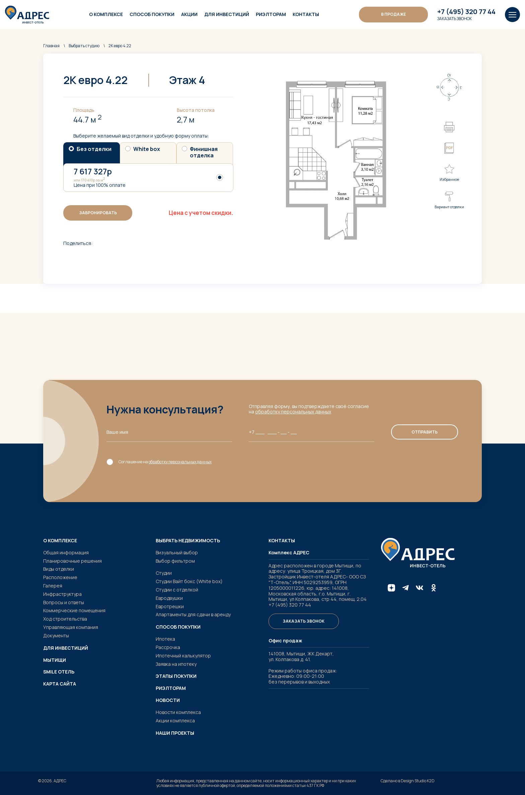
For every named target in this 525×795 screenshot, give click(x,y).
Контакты (306, 14)
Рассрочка (168, 647)
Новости (168, 700)
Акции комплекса (175, 720)
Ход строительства (65, 619)
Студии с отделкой (177, 589)
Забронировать (98, 213)
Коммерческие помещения (74, 610)
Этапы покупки (176, 676)
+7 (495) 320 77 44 (466, 12)
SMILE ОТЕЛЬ (58, 671)
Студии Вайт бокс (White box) (189, 581)
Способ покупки (152, 14)
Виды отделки (58, 569)
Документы (56, 635)
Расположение (60, 577)
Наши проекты (175, 733)
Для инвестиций (226, 14)
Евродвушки (169, 598)
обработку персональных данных (293, 411)
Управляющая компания (70, 627)
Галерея (52, 585)
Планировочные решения (72, 561)
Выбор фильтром (175, 561)
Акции (189, 14)
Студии (164, 573)
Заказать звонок (454, 18)
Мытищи (54, 660)
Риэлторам (271, 14)
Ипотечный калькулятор (183, 655)
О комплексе (106, 14)
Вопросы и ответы (63, 602)
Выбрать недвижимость (188, 540)
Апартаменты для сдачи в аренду (193, 614)
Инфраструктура (62, 594)
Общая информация (66, 552)
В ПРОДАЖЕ (393, 14)
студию (84, 46)
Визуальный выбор (177, 552)
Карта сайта (59, 684)
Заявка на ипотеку (176, 664)
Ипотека (165, 639)
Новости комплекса (178, 712)
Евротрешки (170, 606)
